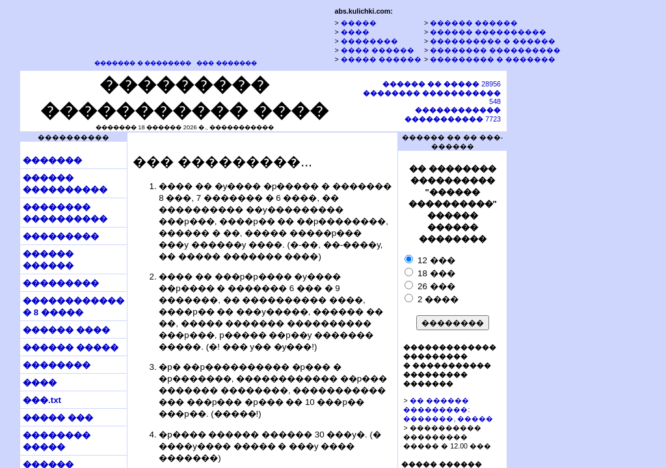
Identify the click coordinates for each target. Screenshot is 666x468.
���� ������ (377, 50)
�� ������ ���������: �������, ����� (448, 409)
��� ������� (226, 63)
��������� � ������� (492, 59)
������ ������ (474, 23)
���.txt (42, 400)
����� (359, 23)
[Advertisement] (568, 268)
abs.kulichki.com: (363, 11)
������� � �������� (142, 63)
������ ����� (70, 347)
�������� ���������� (495, 50)
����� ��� (58, 417)
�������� (369, 41)
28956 (441, 84)
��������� (61, 236)
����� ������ (381, 59)
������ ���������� (488, 32)
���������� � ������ (492, 41)
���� (355, 32)
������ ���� (66, 330)
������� (52, 160)
